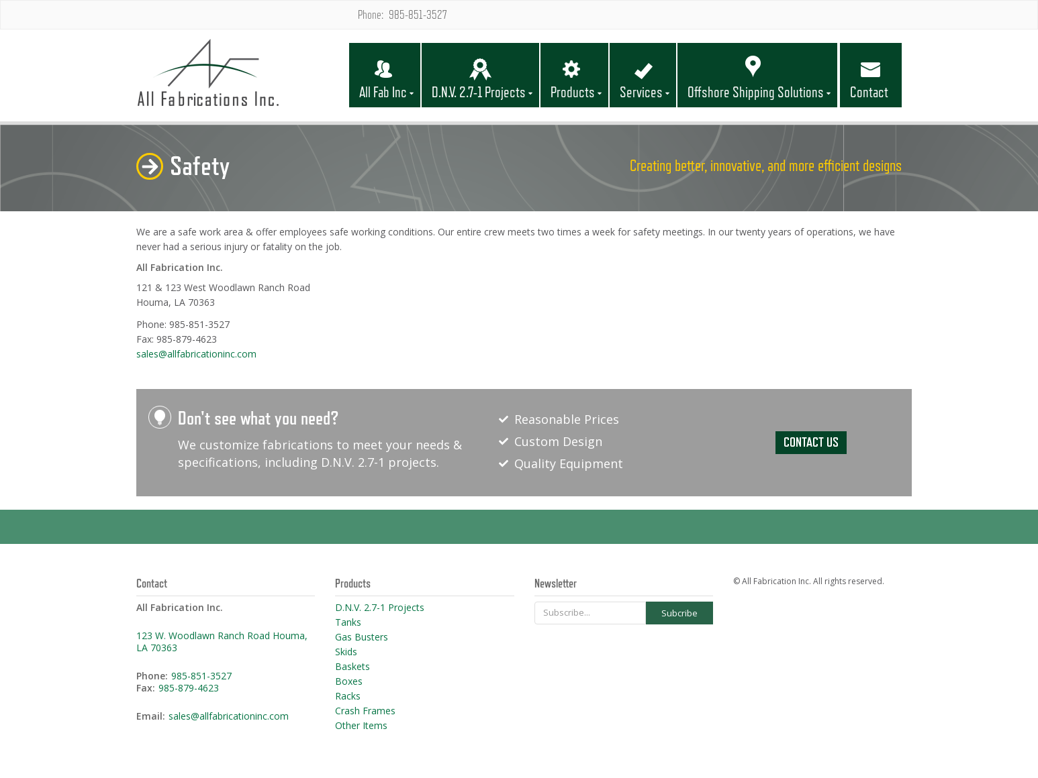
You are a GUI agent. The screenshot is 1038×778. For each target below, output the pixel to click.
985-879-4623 (188, 688)
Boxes (349, 681)
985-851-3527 (201, 676)
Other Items (361, 726)
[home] (242, 74)
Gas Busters (361, 637)
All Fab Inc (383, 92)
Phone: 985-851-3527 (402, 15)
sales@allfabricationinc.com (196, 353)
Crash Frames (365, 711)
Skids (346, 652)
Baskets (352, 667)
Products (573, 92)
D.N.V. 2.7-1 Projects (479, 92)
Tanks (348, 622)
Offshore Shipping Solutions (756, 92)
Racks (348, 696)
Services (641, 92)
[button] (384, 64)
